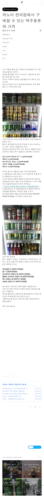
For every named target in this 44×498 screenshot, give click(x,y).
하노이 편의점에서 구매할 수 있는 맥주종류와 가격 (21, 20)
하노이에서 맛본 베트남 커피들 (12, 391)
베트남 (11, 384)
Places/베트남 (10, 9)
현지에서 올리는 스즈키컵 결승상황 (13, 388)
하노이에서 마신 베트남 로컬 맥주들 (13, 394)
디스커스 (37, 447)
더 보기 (39, 457)
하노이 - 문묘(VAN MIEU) (10, 396)
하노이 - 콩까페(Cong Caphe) (12, 399)
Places (5, 384)
